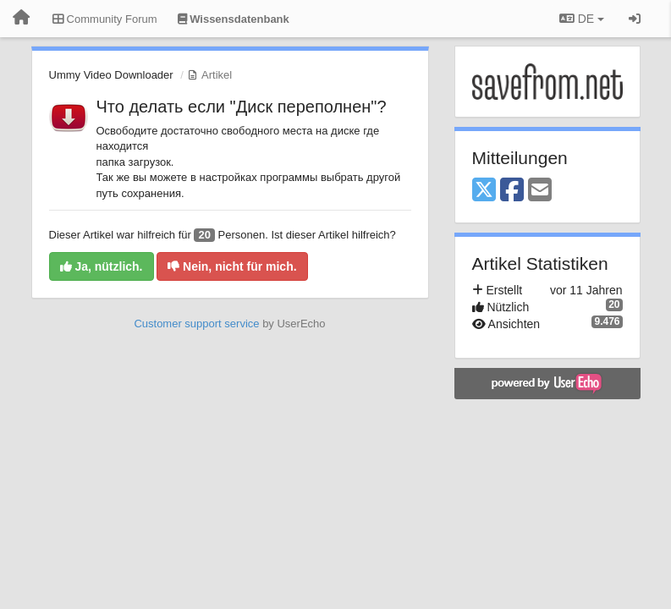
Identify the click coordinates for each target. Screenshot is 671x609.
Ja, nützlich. (101, 266)
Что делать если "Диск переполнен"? (241, 106)
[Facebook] (512, 191)
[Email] (540, 191)
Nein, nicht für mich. (232, 266)
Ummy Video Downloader (111, 75)
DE (581, 18)
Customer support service (196, 323)
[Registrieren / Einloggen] (634, 18)
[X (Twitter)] (484, 191)
